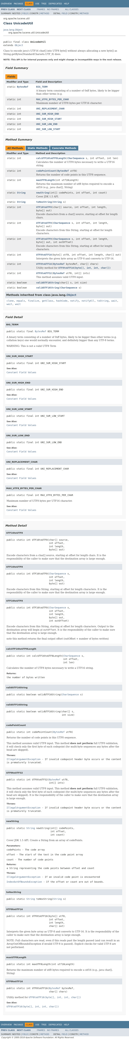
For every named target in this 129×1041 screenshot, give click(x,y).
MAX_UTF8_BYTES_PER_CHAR (52, 99)
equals (20, 300)
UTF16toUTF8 (44, 207)
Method (44, 13)
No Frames (53, 9)
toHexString (44, 202)
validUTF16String (47, 282)
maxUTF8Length (45, 180)
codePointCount (46, 170)
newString (42, 192)
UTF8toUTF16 (44, 254)
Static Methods (38, 148)
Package (18, 4)
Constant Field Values (21, 372)
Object (19, 45)
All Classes (71, 9)
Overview (6, 4)
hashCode (61, 300)
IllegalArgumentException (23, 759)
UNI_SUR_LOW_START (48, 129)
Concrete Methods (64, 148)
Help (66, 4)
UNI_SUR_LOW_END (46, 124)
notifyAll (88, 300)
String (21, 192)
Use (37, 4)
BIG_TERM (42, 86)
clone (10, 300)
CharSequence (75, 158)
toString (103, 300)
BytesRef (22, 86)
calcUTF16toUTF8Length (51, 158)
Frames (41, 9)
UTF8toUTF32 (44, 273)
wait (114, 300)
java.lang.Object (13, 29)
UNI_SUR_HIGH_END (47, 113)
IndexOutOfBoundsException (24, 881)
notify (74, 300)
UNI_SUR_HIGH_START (49, 119)
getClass (47, 300)
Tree (44, 4)
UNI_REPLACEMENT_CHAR (50, 108)
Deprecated (55, 4)
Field (25, 13)
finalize (33, 300)
